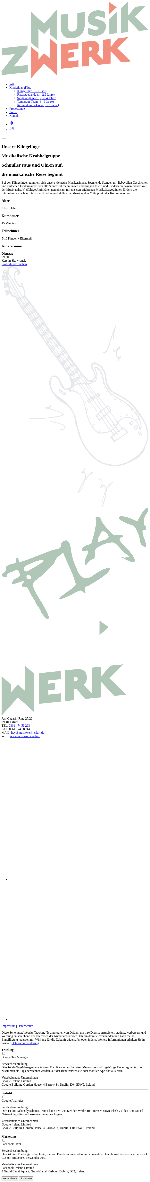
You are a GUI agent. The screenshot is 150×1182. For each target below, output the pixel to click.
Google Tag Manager (15, 1057)
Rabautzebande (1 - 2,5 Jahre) (35, 94)
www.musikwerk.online (25, 736)
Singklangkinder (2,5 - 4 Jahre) (36, 98)
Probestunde (17, 108)
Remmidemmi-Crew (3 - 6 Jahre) (38, 105)
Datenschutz (25, 1026)
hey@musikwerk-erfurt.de (27, 732)
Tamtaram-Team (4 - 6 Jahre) (35, 101)
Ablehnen (26, 1178)
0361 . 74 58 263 (19, 725)
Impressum (8, 1026)
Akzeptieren (10, 1178)
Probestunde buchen (14, 264)
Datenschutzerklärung (25, 1043)
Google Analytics (12, 1100)
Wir (11, 84)
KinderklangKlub (20, 87)
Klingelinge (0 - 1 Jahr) (31, 91)
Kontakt (14, 115)
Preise (13, 112)
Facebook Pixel (11, 1144)
